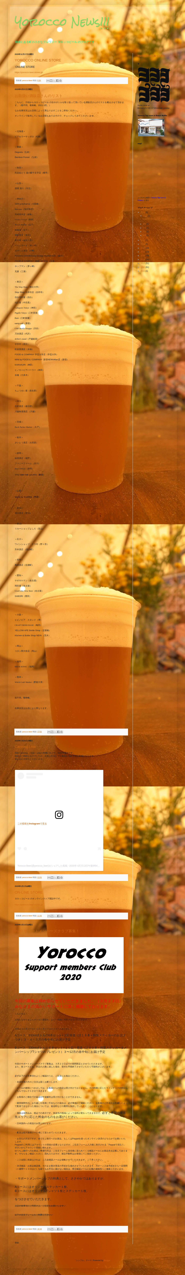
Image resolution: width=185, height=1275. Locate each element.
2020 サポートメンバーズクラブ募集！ (47, 931)
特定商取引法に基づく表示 (151, 56)
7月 (145, 228)
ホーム (72, 1238)
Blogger (107, 1260)
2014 (143, 259)
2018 (143, 244)
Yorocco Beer (24, 865)
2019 (143, 240)
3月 (145, 235)
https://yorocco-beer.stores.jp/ (29, 72)
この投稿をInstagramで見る (32, 823)
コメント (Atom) (27, 1243)
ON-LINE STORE (29, 892)
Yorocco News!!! (62, 21)
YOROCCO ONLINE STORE (38, 60)
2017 (143, 248)
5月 (145, 232)
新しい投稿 (20, 1238)
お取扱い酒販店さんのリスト (39, 96)
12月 (145, 216)
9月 (145, 224)
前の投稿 (123, 1238)
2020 (143, 212)
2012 (143, 267)
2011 (143, 271)
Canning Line (25, 747)
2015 (143, 255)
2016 (143, 252)
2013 (143, 263)
